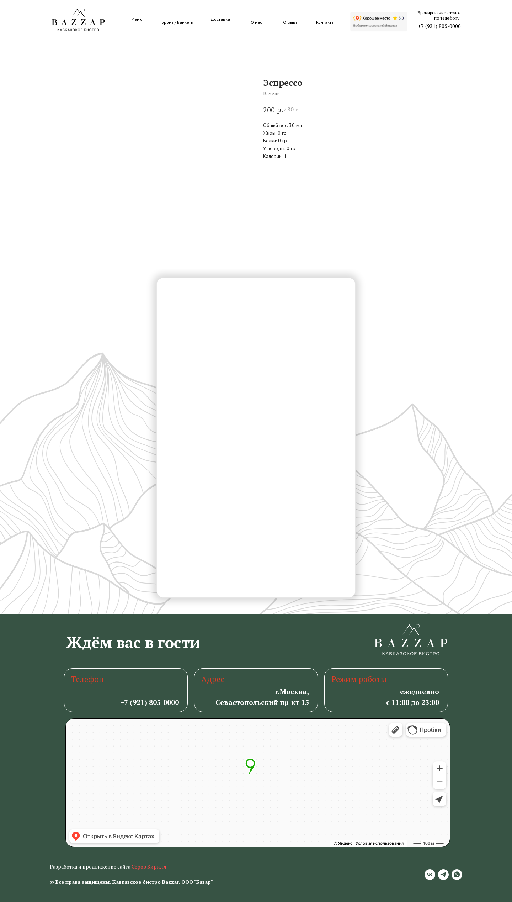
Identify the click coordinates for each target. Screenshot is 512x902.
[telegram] (443, 874)
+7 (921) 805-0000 (439, 26)
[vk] (430, 874)
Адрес (212, 679)
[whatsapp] (457, 874)
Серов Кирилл (149, 866)
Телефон (87, 679)
